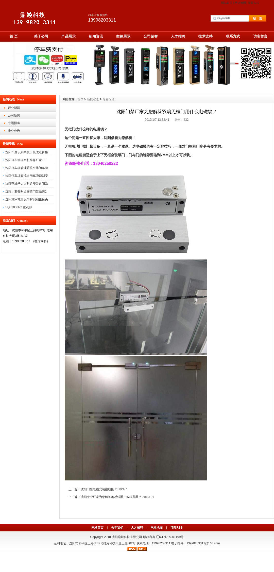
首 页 (14, 36)
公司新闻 (14, 115)
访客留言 (260, 36)
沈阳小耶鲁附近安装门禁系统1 (26, 191)
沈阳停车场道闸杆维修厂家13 (25, 160)
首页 (80, 99)
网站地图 (240, 2)
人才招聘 (178, 36)
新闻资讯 (96, 36)
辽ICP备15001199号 (170, 537)
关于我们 (117, 527)
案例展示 (123, 36)
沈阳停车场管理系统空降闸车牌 (26, 168)
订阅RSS (176, 527)
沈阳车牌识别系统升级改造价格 (26, 152)
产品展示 (68, 36)
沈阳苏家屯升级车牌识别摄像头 (26, 199)
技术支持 (205, 36)
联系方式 (253, 2)
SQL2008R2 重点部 (18, 207)
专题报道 (14, 123)
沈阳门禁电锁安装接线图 (97, 489)
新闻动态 (93, 99)
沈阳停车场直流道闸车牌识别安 (26, 176)
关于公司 (41, 36)
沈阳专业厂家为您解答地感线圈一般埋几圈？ (111, 497)
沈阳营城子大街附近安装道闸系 (26, 183)
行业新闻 (14, 108)
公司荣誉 (151, 36)
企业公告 (14, 130)
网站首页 (226, 2)
